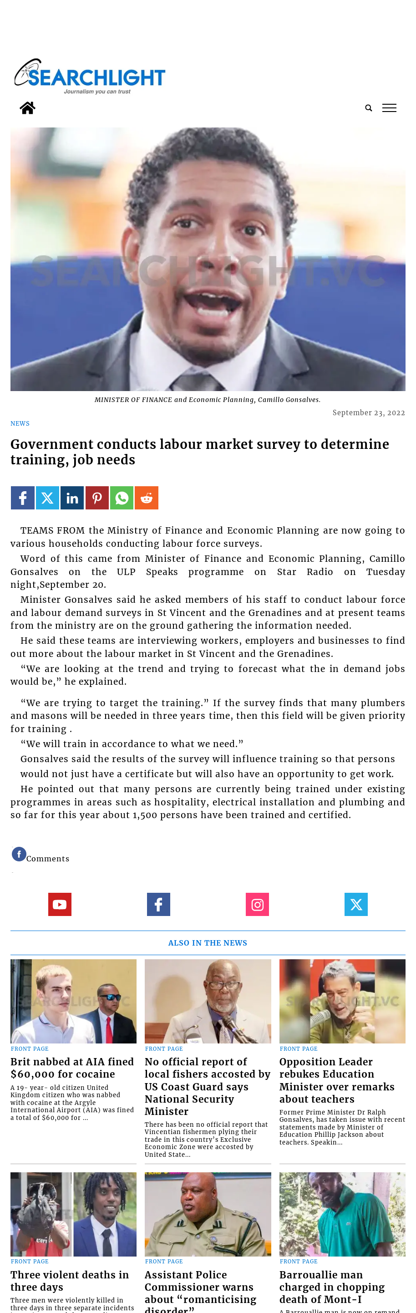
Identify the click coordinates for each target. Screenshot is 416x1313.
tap (389, 107)
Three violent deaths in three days (69, 1281)
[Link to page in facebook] (22, 497)
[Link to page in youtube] (59, 904)
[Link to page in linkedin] (72, 497)
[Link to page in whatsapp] (121, 497)
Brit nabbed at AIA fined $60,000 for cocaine (72, 1068)
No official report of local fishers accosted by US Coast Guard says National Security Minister (208, 1086)
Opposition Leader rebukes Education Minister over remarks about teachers (337, 1080)
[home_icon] (28, 108)
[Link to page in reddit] (146, 497)
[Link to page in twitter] (47, 497)
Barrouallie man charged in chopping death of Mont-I (332, 1287)
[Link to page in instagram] (257, 904)
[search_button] (368, 108)
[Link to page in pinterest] (97, 497)
